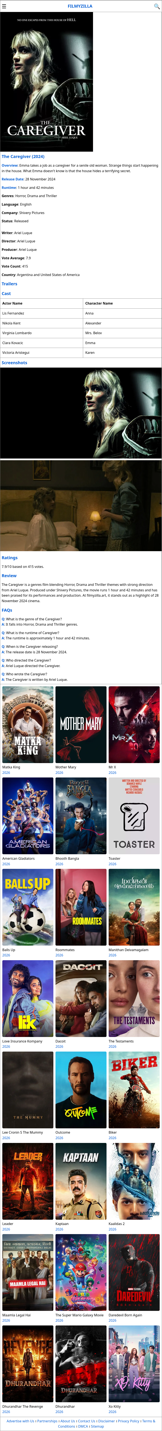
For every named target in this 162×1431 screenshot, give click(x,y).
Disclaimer (106, 1421)
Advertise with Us (20, 1421)
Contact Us (86, 1421)
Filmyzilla (80, 6)
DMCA (83, 1426)
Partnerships (47, 1421)
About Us (68, 1421)
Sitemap (97, 1426)
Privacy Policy (128, 1421)
